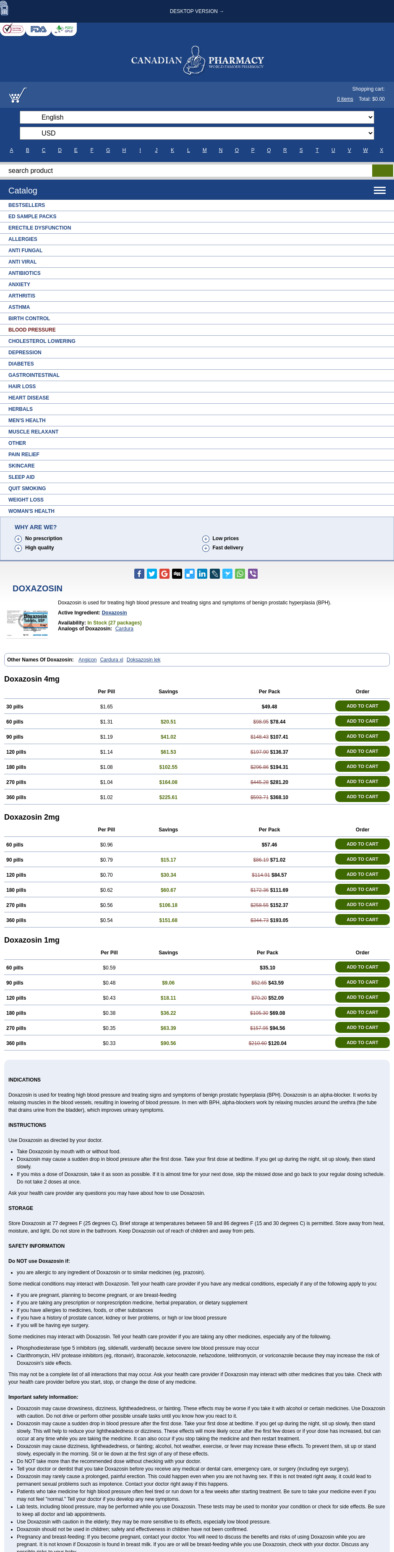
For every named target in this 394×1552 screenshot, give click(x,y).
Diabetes (21, 364)
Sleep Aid (21, 477)
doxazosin (114, 613)
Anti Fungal (25, 250)
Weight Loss (26, 500)
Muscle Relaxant (33, 432)
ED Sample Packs (32, 216)
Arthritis (21, 296)
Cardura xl (111, 660)
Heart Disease (28, 398)
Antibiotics (24, 273)
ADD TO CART (362, 705)
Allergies (22, 239)
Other (17, 443)
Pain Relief (23, 454)
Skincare (21, 466)
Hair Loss (22, 386)
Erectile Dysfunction (39, 228)
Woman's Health (31, 511)
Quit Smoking (27, 488)
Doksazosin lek (144, 660)
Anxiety (19, 284)
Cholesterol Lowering (42, 341)
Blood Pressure (32, 330)
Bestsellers (26, 205)
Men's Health (27, 420)
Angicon (87, 660)
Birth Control (29, 318)
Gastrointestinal (34, 375)
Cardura (124, 629)
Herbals (20, 409)
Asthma (19, 307)
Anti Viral (22, 262)
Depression (25, 352)
